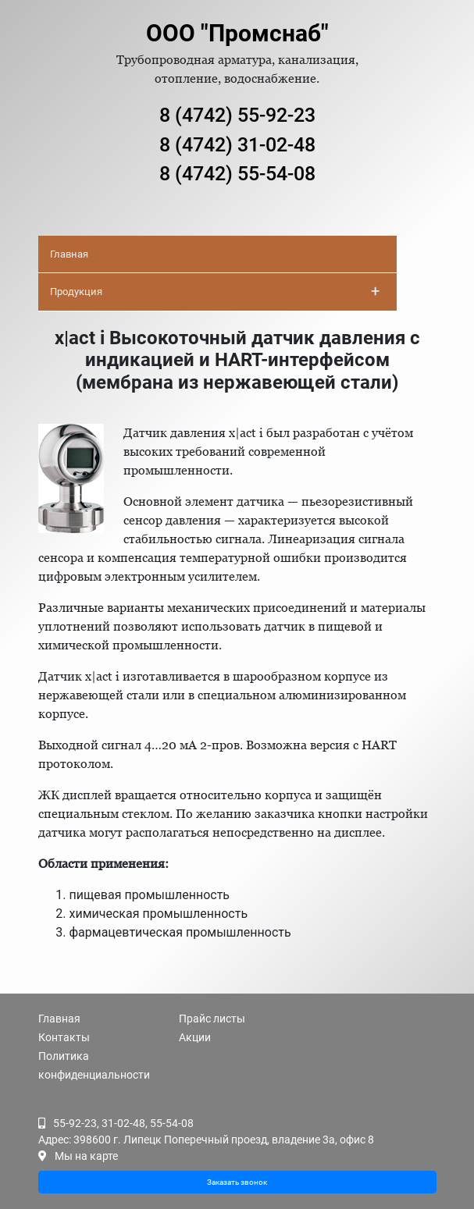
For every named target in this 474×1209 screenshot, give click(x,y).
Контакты (64, 1037)
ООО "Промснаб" (237, 33)
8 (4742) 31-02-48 (237, 144)
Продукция (215, 291)
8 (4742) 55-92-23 (237, 115)
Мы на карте (86, 1156)
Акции (195, 1037)
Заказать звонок (237, 1182)
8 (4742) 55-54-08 (237, 173)
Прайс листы (212, 1018)
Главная (69, 254)
